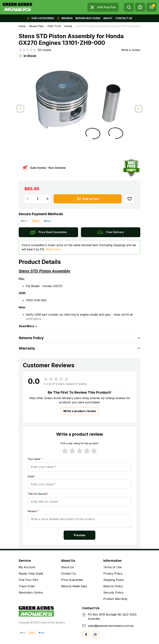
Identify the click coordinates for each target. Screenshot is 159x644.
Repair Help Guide (31, 573)
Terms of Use (112, 567)
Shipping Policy (113, 580)
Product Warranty (115, 599)
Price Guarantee (72, 580)
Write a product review (79, 411)
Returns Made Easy (74, 586)
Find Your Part (28, 580)
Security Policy (113, 592)
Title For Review (38, 493)
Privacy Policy (112, 573)
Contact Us (68, 573)
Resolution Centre (31, 592)
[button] (140, 7)
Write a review (130, 50)
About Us (67, 567)
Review (33, 511)
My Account (27, 567)
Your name (35, 458)
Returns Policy (113, 586)
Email (32, 476)
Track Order (27, 586)
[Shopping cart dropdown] (151, 7)
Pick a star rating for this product (79, 443)
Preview (79, 535)
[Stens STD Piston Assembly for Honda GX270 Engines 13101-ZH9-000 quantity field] (37, 198)
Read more (53, 249)
